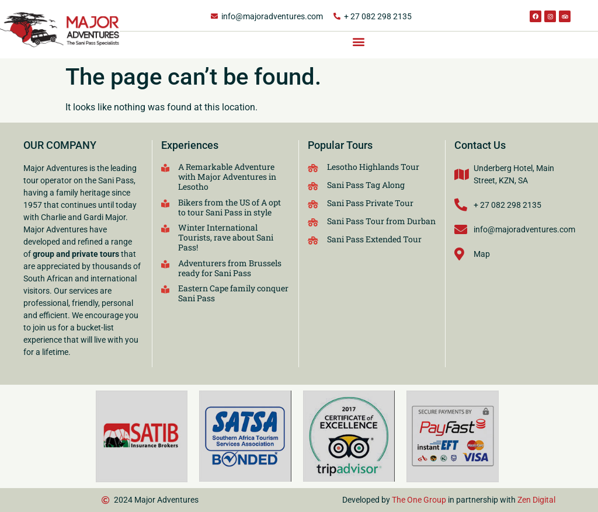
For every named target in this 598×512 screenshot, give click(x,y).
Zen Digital (536, 499)
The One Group (419, 499)
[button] (358, 41)
